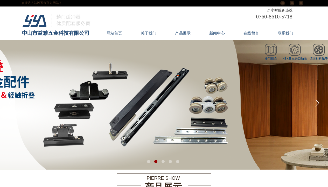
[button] (148, 161)
